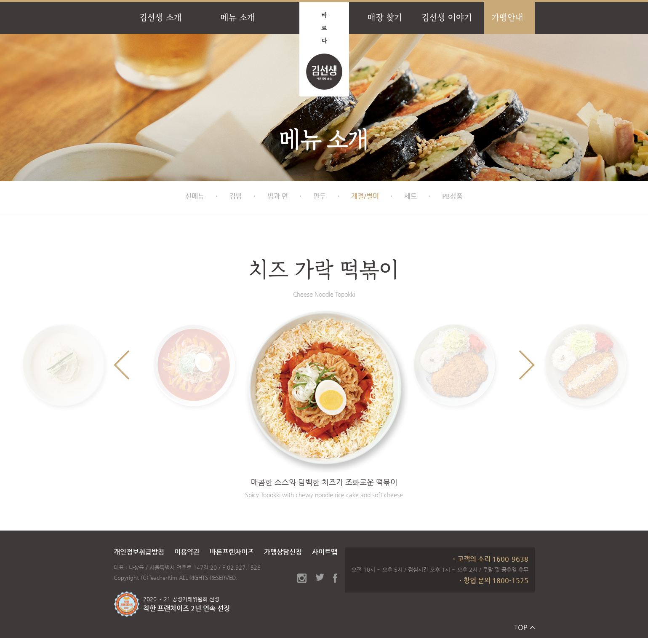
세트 (410, 196)
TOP (520, 627)
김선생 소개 (160, 17)
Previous (122, 365)
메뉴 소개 (238, 17)
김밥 (235, 196)
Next (527, 365)
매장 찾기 (385, 17)
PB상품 (452, 196)
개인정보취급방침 (139, 552)
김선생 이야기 (446, 17)
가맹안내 (507, 17)
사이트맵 (324, 552)
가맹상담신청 (283, 552)
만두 (319, 196)
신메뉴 (194, 196)
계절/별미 (365, 196)
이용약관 (187, 552)
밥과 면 (277, 196)
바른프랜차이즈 (232, 552)
